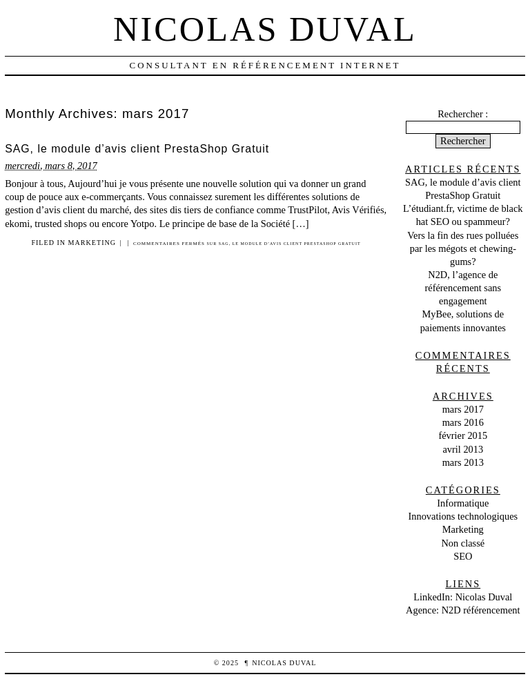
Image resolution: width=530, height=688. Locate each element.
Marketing (92, 242)
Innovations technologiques (463, 516)
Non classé (462, 543)
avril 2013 (462, 449)
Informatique (463, 503)
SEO (462, 556)
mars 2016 (463, 422)
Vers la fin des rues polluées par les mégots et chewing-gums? (462, 248)
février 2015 (462, 435)
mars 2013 (463, 462)
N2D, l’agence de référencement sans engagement (462, 287)
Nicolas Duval (265, 29)
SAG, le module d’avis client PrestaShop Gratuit (137, 149)
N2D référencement (481, 610)
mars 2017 (463, 409)
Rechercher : (463, 113)
